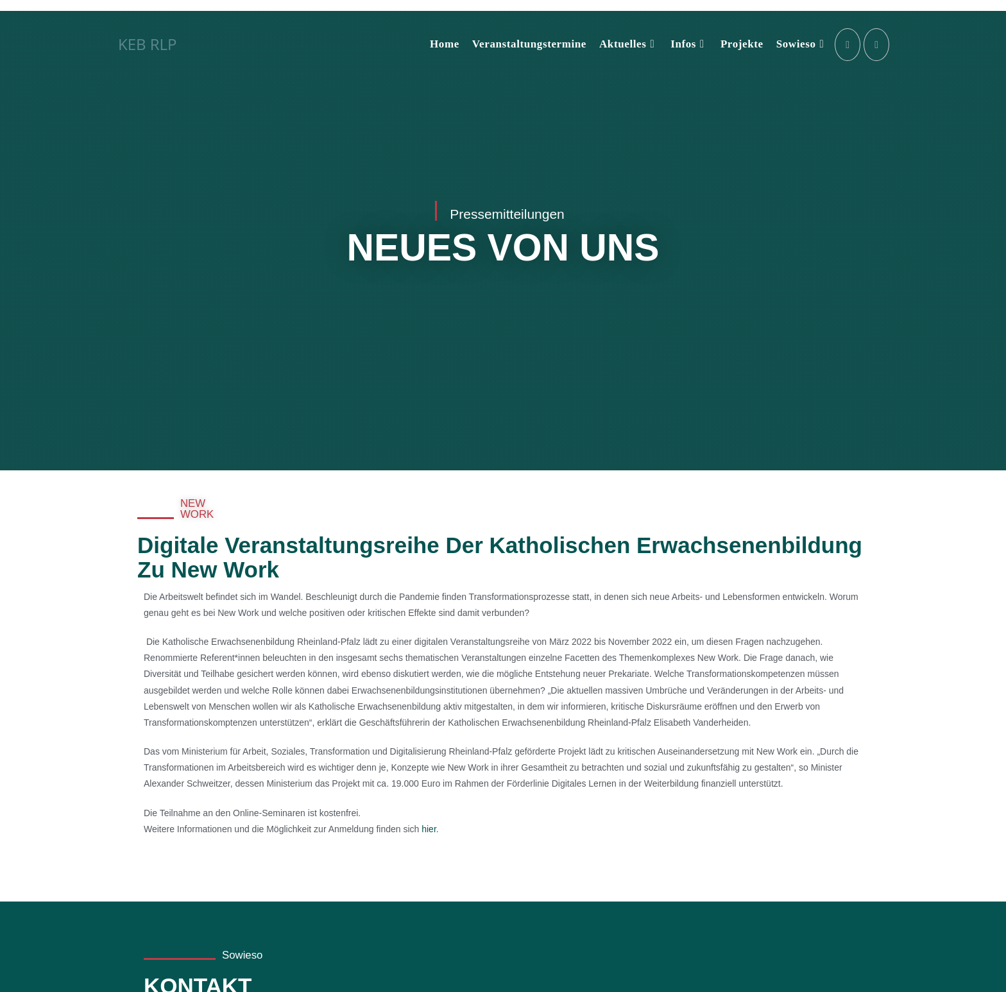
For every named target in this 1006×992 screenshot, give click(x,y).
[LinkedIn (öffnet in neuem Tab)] (876, 44)
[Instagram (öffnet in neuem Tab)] (847, 44)
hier (429, 829)
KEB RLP (147, 44)
